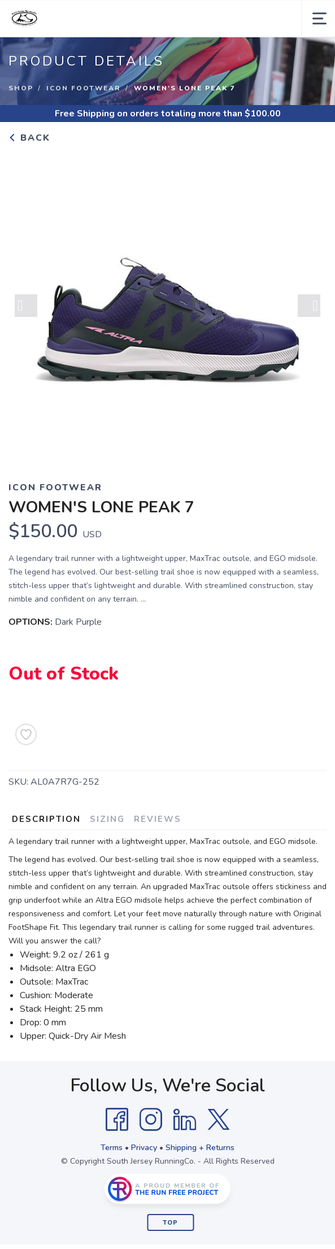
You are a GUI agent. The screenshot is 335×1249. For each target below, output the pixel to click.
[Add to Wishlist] (26, 734)
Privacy (144, 1147)
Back (29, 138)
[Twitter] (219, 1120)
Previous (26, 306)
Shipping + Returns (200, 1147)
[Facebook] (117, 1120)
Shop (20, 88)
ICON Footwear (83, 88)
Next (309, 306)
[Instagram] (151, 1120)
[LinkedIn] (185, 1120)
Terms (112, 1147)
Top (170, 1222)
